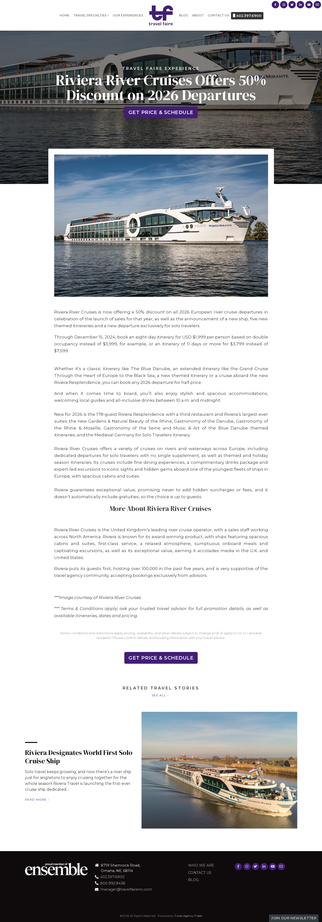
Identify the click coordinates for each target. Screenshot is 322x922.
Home (64, 15)
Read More (23, 799)
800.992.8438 (112, 883)
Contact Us (218, 15)
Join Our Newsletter (293, 918)
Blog (183, 15)
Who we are (201, 865)
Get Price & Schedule (161, 112)
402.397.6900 (247, 15)
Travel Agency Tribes (188, 916)
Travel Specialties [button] (90, 15)
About (198, 15)
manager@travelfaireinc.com (126, 889)
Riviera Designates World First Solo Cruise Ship (66, 757)
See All (159, 695)
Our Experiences (128, 15)
